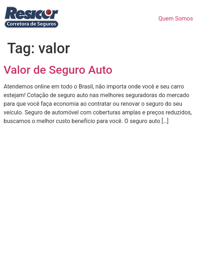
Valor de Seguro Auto (58, 70)
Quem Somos (176, 18)
